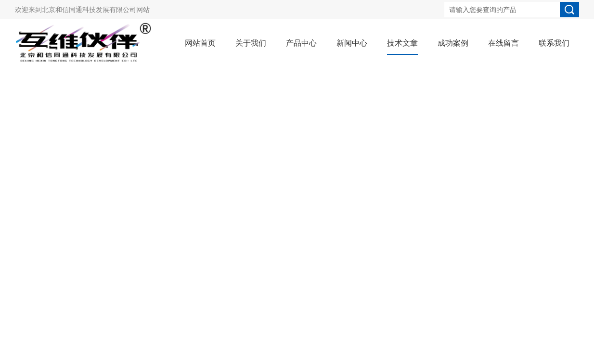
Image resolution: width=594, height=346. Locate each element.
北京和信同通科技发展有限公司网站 (96, 9)
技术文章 (402, 43)
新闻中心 (351, 43)
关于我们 (250, 43)
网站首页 (200, 43)
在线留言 (503, 43)
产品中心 (301, 43)
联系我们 (554, 43)
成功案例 (453, 43)
